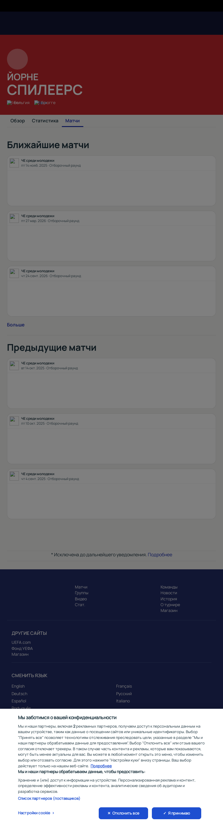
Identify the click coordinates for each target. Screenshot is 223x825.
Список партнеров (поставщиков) (49, 802)
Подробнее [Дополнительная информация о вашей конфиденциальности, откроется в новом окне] (101, 769)
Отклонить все (125, 816)
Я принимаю (179, 816)
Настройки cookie (34, 816)
